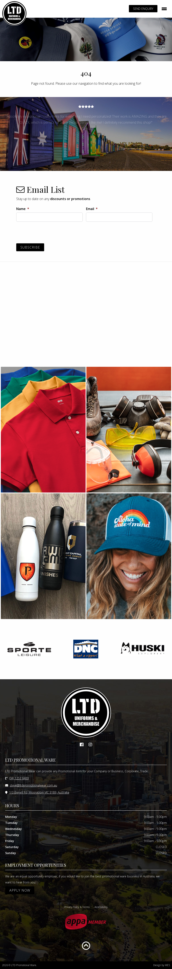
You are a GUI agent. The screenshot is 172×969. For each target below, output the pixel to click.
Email (92, 209)
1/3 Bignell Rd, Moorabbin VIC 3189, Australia (39, 792)
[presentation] (48, 233)
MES (167, 965)
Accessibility (101, 907)
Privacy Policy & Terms (77, 907)
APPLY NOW (19, 890)
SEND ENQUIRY (143, 9)
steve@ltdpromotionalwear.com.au (33, 785)
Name (22, 209)
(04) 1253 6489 (19, 778)
